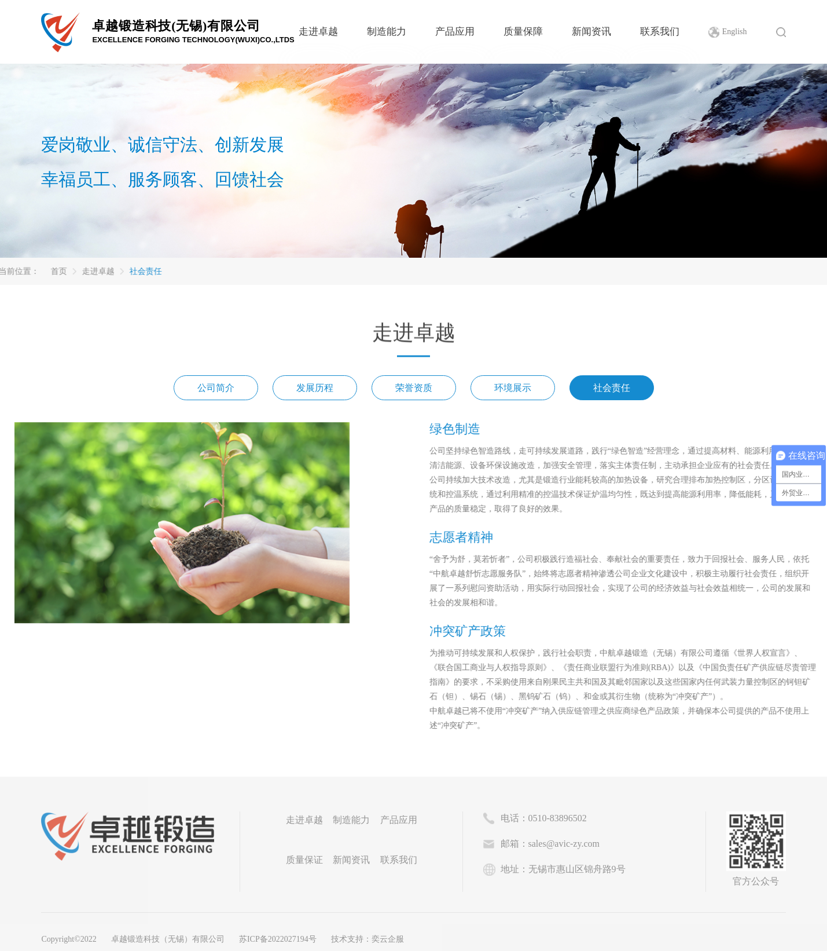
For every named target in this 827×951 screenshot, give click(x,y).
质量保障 (523, 31)
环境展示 (512, 391)
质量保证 (304, 860)
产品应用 (455, 31)
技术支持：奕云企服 (367, 939)
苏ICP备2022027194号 (278, 939)
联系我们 (659, 31)
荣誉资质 (413, 391)
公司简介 (215, 391)
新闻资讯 (591, 31)
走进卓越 (318, 31)
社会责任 (102, 271)
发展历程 (314, 391)
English (734, 31)
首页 (15, 271)
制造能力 (386, 31)
